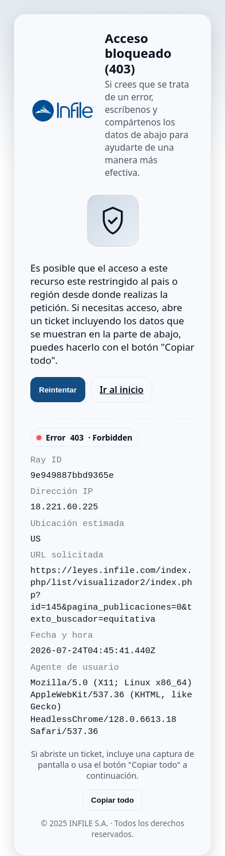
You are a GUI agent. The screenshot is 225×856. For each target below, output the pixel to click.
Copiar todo (112, 800)
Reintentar (58, 390)
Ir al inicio (122, 389)
